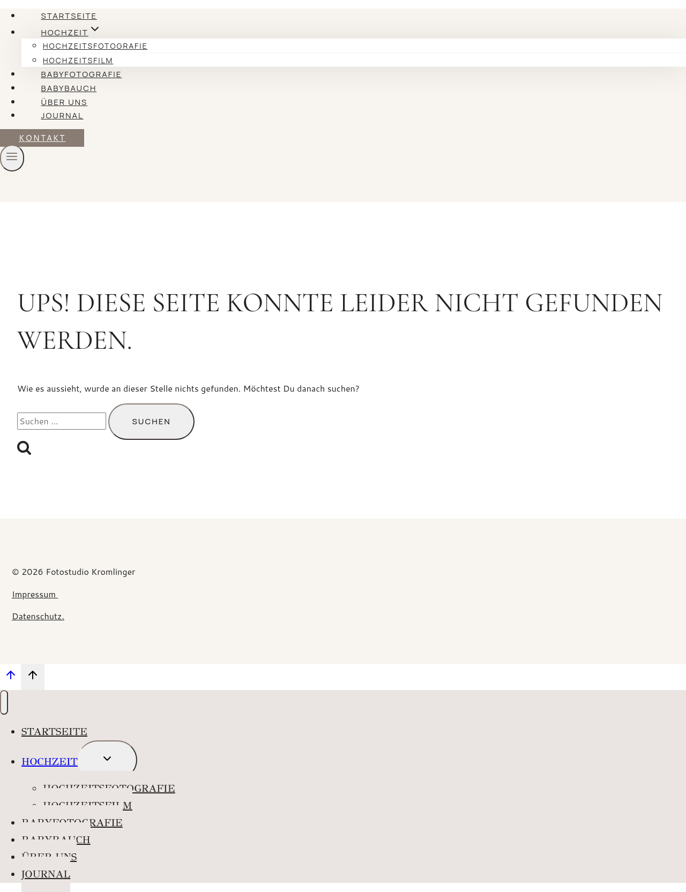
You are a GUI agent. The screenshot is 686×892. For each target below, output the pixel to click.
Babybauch (68, 88)
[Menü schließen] (4, 702)
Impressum (35, 594)
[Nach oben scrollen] (10, 677)
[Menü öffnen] (12, 158)
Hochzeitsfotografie (95, 46)
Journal (62, 115)
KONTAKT (42, 138)
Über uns (64, 102)
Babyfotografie (81, 74)
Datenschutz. (38, 616)
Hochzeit (49, 761)
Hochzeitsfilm (78, 60)
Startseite (69, 15)
